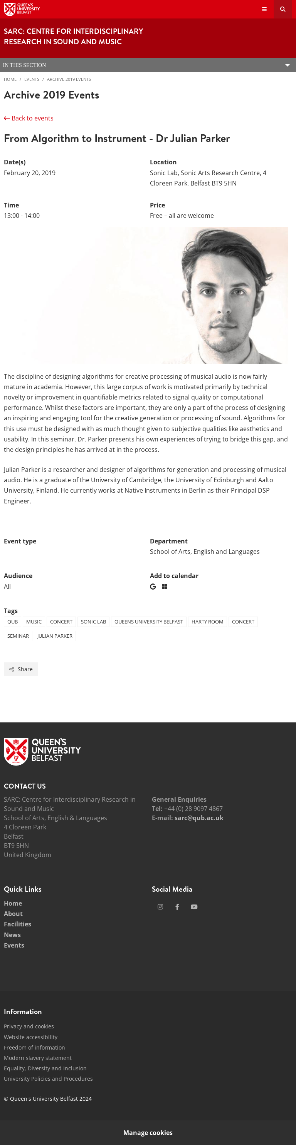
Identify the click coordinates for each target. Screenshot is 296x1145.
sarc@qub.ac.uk (199, 818)
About (13, 913)
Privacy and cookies (29, 1026)
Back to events (29, 118)
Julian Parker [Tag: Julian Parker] (54, 635)
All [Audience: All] (7, 586)
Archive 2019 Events (69, 79)
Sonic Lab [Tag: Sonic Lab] (93, 621)
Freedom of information (34, 1047)
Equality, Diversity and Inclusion (45, 1068)
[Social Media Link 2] (177, 906)
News (12, 935)
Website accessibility (30, 1037)
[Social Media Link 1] (160, 906)
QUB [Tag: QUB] (12, 621)
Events (31, 79)
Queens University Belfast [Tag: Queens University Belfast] (148, 621)
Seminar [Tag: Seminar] (18, 635)
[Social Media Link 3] (194, 906)
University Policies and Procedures (48, 1078)
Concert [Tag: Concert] (61, 621)
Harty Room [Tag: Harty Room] (208, 621)
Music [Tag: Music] (34, 621)
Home (10, 79)
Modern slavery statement (38, 1057)
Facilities (17, 924)
